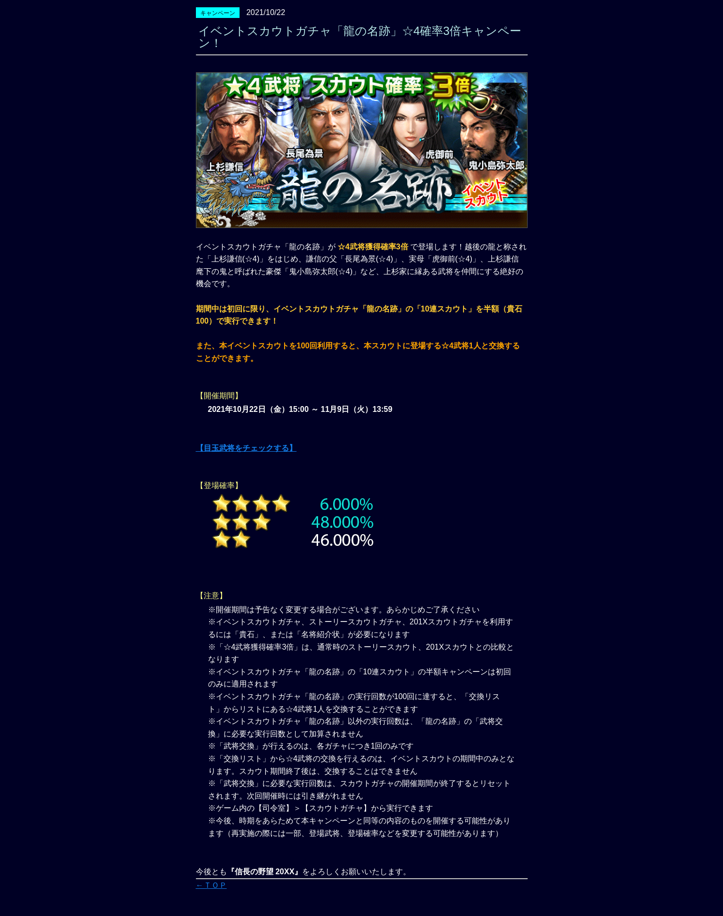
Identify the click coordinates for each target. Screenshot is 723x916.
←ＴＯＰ (211, 885)
